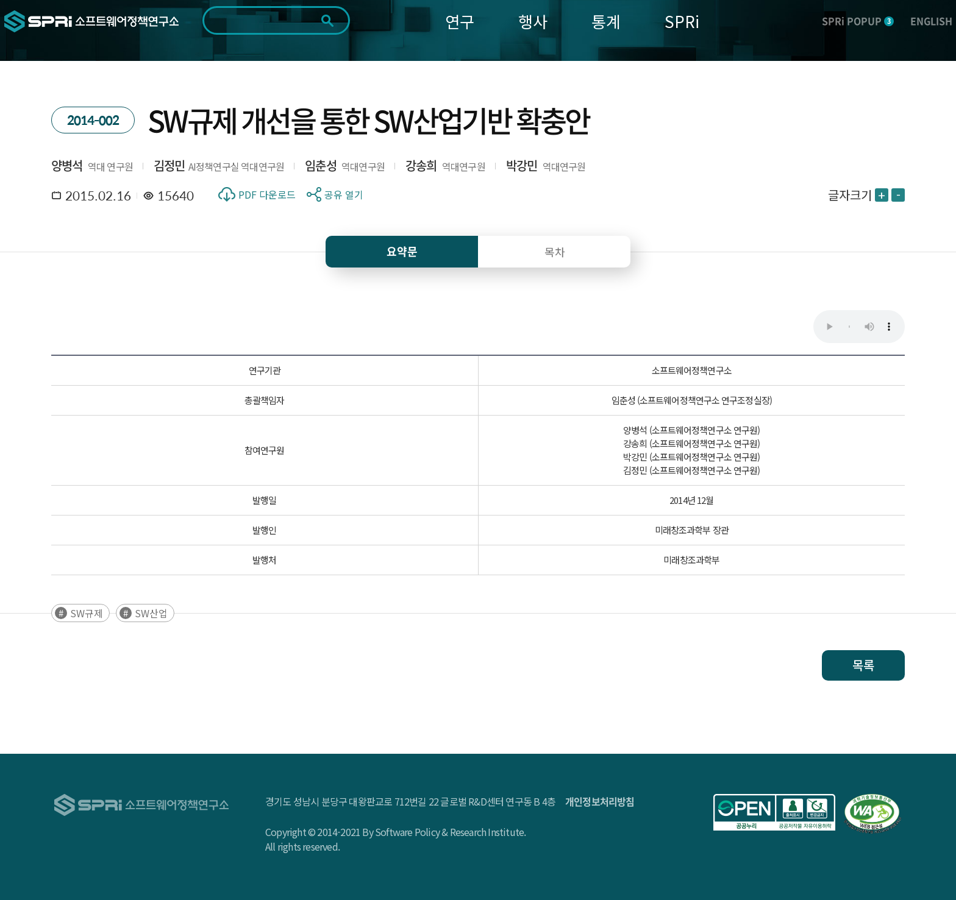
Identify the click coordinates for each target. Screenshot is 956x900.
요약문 (402, 251)
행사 (533, 21)
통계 (606, 21)
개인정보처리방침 (600, 801)
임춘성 (321, 165)
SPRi (682, 21)
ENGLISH (931, 20)
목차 (554, 252)
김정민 (169, 165)
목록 (863, 665)
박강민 (522, 165)
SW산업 (151, 613)
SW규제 (86, 613)
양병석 (67, 165)
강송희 (421, 165)
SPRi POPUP (858, 20)
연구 (459, 21)
